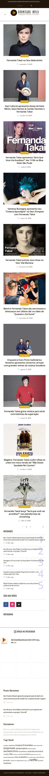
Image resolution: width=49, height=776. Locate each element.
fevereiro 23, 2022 (24, 267)
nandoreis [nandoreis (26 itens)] (12, 745)
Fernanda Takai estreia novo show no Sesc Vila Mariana (25, 261)
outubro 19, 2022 (24, 116)
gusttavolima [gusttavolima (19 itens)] (34, 754)
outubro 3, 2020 (24, 469)
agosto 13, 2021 (24, 369)
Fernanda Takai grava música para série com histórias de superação (24, 412)
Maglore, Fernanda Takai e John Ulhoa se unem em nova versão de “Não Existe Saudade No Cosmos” (24, 462)
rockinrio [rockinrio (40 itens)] (7, 763)
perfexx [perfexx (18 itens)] (39, 754)
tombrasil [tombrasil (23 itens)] (21, 754)
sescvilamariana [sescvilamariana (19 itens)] (32, 757)
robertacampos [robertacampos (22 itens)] (31, 748)
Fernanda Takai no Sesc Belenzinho (24, 60)
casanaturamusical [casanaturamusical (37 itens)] (35, 751)
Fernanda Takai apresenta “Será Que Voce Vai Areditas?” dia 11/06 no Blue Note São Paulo (24, 160)
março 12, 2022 (24, 218)
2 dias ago (8, 543)
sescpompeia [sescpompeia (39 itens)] (21, 748)
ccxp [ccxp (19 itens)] (28, 760)
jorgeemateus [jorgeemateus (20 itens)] (20, 760)
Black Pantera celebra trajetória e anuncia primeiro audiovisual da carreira (21, 584)
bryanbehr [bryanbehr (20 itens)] (40, 760)
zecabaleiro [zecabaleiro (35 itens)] (23, 757)
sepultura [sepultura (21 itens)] (5, 745)
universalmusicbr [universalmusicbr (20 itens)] (37, 745)
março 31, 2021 (24, 418)
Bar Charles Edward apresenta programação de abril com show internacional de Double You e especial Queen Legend (24, 539)
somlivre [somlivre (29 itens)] (27, 754)
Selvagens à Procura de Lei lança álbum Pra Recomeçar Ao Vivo (23, 561)
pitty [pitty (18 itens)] (25, 760)
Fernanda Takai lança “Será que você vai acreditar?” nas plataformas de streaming (24, 514)
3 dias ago (8, 588)
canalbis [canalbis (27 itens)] (6, 754)
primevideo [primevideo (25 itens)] (6, 760)
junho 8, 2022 (24, 167)
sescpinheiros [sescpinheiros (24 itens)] (23, 751)
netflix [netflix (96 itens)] (33, 760)
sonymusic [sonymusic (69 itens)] (9, 748)
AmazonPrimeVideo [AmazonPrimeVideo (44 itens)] (24, 745)
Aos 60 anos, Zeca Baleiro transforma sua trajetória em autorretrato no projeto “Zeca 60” (22, 550)
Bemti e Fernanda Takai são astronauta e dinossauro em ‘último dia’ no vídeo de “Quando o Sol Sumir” (25, 311)
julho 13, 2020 (24, 521)
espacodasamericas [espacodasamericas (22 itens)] (8, 757)
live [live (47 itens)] (11, 754)
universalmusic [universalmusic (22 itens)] (40, 757)
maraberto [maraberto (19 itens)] (15, 754)
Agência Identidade (39, 773)
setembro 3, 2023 (24, 64)
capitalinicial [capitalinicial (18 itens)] (13, 760)
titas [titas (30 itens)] (16, 757)
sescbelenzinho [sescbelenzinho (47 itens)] (10, 751)
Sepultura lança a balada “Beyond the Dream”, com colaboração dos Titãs (21, 573)
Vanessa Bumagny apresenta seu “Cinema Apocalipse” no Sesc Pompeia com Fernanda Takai (24, 211)
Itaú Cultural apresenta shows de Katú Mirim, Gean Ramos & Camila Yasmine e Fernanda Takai (24, 108)
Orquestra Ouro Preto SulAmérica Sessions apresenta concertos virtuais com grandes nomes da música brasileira (24, 362)
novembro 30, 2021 (24, 318)
